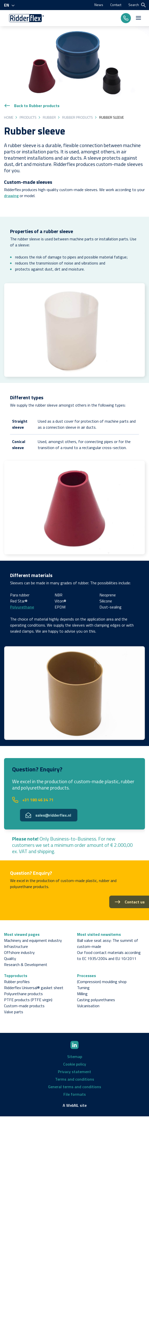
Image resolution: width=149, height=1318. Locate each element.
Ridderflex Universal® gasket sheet (33, 988)
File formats (74, 1094)
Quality (10, 958)
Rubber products (77, 117)
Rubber (49, 117)
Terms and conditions (74, 1079)
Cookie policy (74, 1064)
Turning (83, 988)
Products (28, 117)
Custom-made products (24, 1006)
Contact (115, 4)
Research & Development (25, 964)
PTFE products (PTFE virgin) (28, 1000)
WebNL (72, 1105)
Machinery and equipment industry (33, 940)
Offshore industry (19, 952)
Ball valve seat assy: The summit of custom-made (107, 943)
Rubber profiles (17, 982)
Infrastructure (16, 946)
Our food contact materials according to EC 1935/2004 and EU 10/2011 (109, 955)
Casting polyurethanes (96, 1000)
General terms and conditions (74, 1087)
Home (8, 117)
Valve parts (13, 1012)
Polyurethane (22, 607)
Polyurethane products (23, 994)
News (98, 4)
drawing (11, 196)
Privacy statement (74, 1072)
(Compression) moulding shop (102, 982)
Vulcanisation (88, 1006)
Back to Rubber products (31, 106)
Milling (82, 994)
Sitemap (74, 1056)
